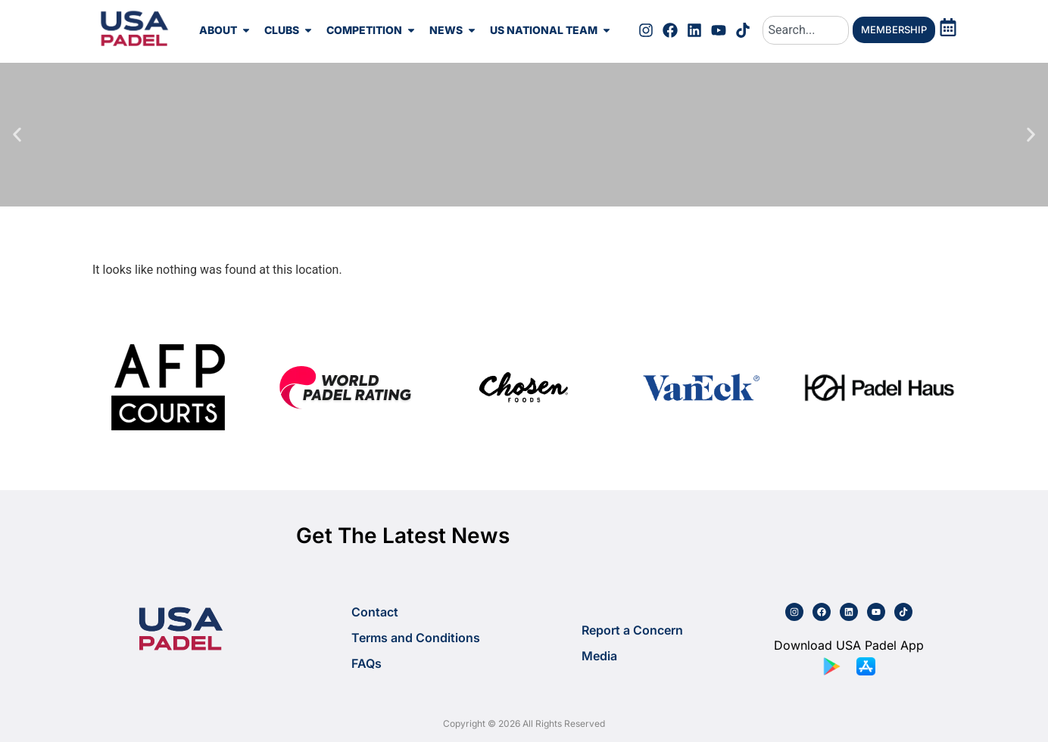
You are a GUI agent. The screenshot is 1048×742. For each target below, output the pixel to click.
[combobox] (806, 30)
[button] (17, 134)
